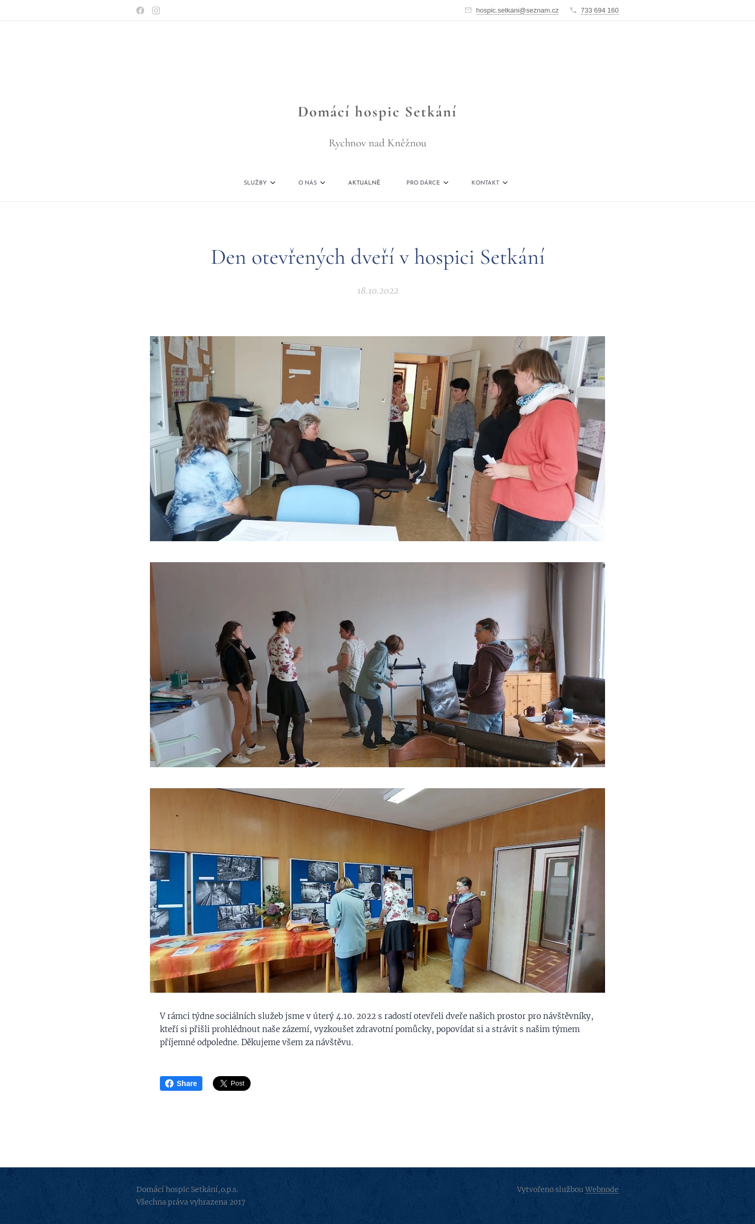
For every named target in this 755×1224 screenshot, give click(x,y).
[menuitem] (320, 183)
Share (181, 1083)
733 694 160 (600, 10)
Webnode (602, 1189)
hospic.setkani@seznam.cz (517, 10)
